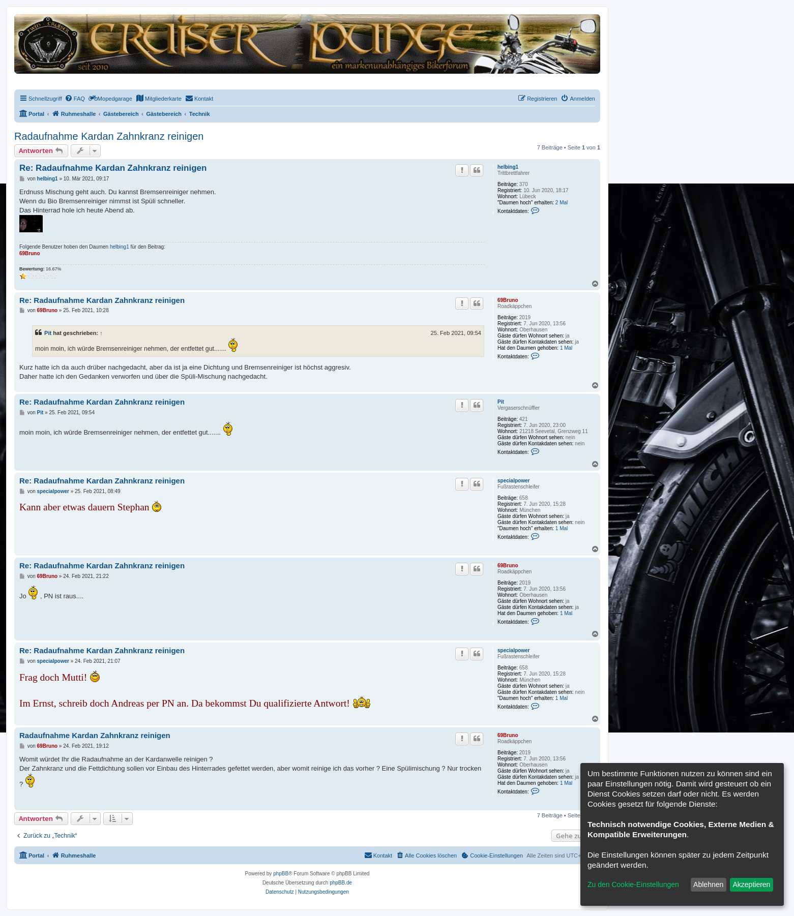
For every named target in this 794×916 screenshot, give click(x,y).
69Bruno (29, 253)
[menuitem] (75, 99)
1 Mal (566, 348)
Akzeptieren (751, 884)
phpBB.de (341, 883)
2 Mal (561, 202)
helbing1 (507, 167)
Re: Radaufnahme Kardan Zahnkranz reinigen (113, 168)
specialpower (513, 480)
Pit (47, 333)
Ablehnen (708, 884)
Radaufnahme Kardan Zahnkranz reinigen (108, 136)
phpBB (280, 873)
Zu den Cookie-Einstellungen (633, 884)
